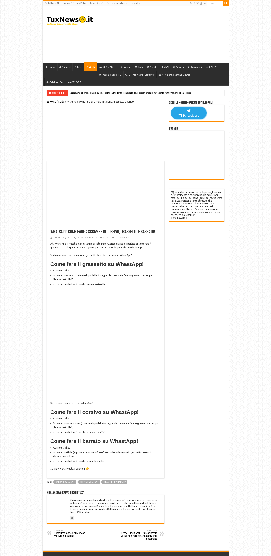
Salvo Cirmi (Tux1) (62, 237)
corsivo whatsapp (89, 410)
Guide (90, 67)
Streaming (124, 67)
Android (65, 67)
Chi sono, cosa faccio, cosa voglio (123, 3)
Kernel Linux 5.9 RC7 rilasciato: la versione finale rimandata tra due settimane (139, 462)
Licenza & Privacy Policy (74, 3)
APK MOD (106, 67)
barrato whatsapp (65, 410)
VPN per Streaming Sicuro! (174, 74)
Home (51, 101)
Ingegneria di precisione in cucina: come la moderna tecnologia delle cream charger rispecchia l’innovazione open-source (130, 92)
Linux (78, 67)
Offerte (178, 67)
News (50, 67)
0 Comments (122, 237)
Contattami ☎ (51, 3)
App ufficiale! (96, 3)
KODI (164, 67)
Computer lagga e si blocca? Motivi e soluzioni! (72, 461)
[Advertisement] (161, 35)
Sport (151, 67)
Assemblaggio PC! (110, 74)
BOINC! (211, 67)
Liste (139, 67)
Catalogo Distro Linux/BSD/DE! (63, 82)
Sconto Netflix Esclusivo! (140, 74)
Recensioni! (195, 67)
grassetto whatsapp (115, 410)
